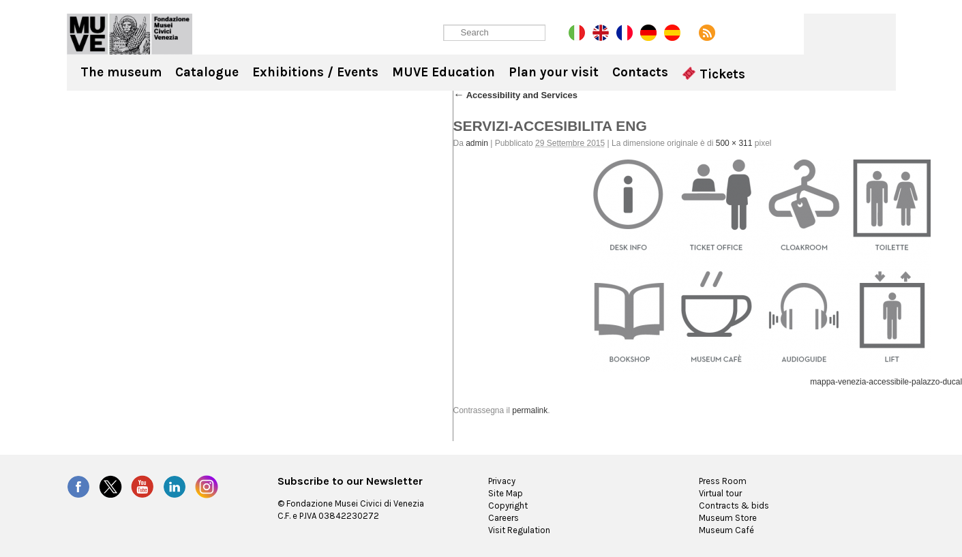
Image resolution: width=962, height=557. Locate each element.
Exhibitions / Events (315, 72)
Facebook (78, 486)
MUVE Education (443, 72)
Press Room (723, 481)
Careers (503, 518)
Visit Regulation (519, 530)
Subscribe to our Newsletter (350, 481)
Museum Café (726, 530)
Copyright (508, 505)
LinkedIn (174, 486)
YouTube (142, 486)
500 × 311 (734, 143)
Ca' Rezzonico (129, 34)
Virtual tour (720, 493)
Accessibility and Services (515, 95)
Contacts (640, 72)
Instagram (206, 486)
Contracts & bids (734, 505)
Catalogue (207, 72)
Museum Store (728, 518)
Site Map (505, 493)
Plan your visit (554, 72)
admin (477, 143)
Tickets (713, 74)
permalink (529, 410)
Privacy (501, 481)
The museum (121, 72)
